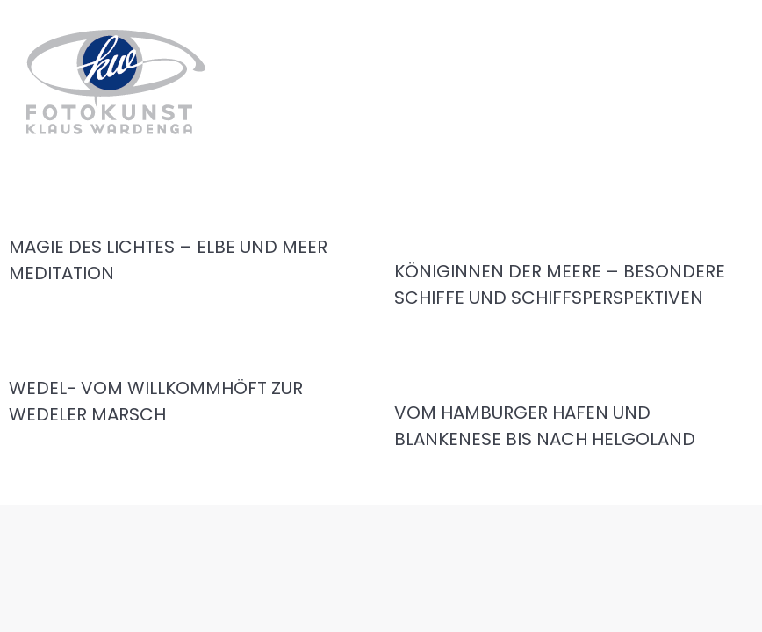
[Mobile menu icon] (733, 78)
